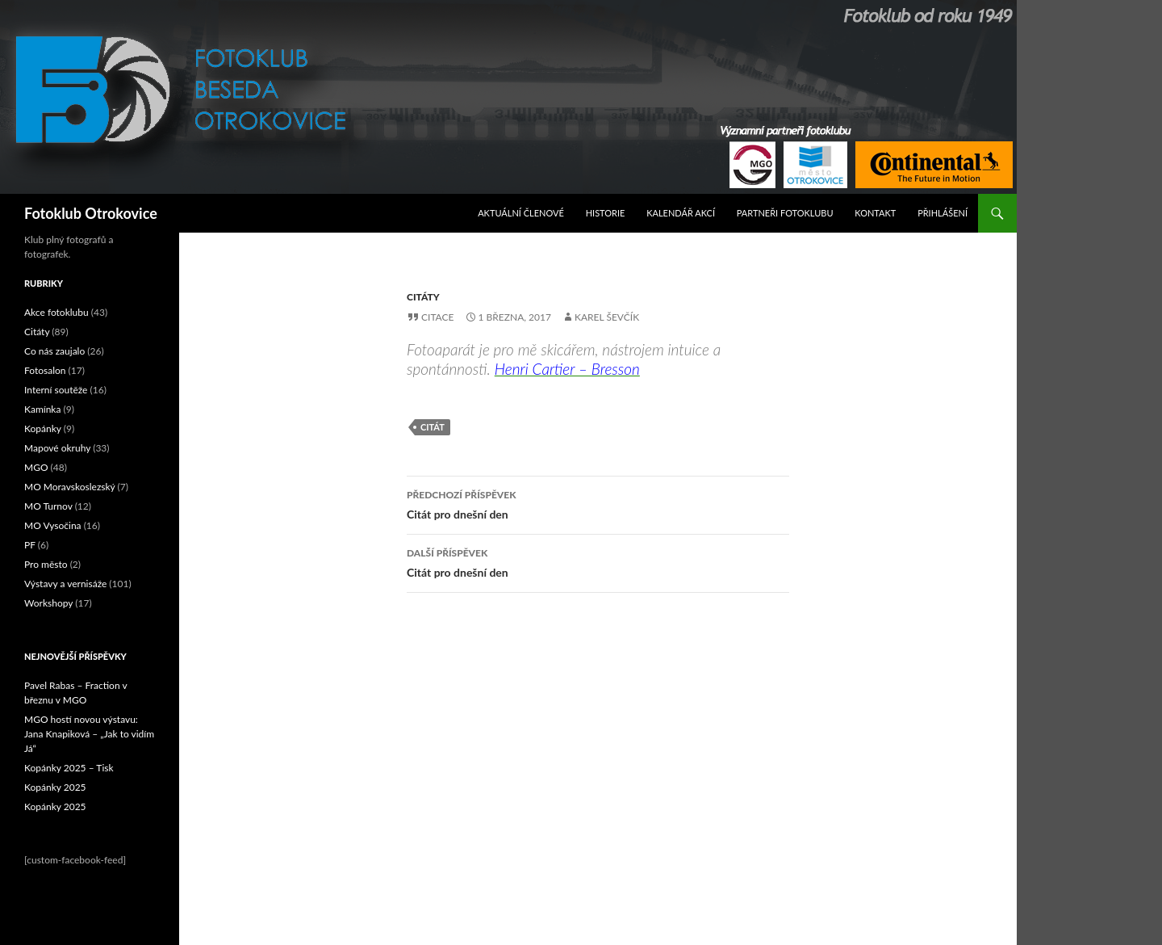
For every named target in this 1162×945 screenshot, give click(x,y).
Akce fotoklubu (56, 312)
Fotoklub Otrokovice (90, 213)
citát (432, 427)
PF (30, 545)
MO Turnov (48, 506)
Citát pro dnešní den (598, 503)
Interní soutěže (55, 390)
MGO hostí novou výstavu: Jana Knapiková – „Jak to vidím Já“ (89, 733)
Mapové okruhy (57, 448)
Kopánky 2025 (55, 787)
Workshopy (48, 603)
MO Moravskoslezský (69, 487)
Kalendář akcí (680, 213)
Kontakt (875, 213)
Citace (437, 317)
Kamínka (42, 409)
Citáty (423, 297)
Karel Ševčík (607, 317)
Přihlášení (942, 213)
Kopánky (42, 428)
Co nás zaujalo (54, 351)
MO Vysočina (53, 525)
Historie (605, 213)
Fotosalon (45, 370)
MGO (36, 467)
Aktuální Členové (521, 213)
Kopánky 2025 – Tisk (69, 768)
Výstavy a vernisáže (65, 584)
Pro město (46, 564)
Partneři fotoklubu (785, 213)
